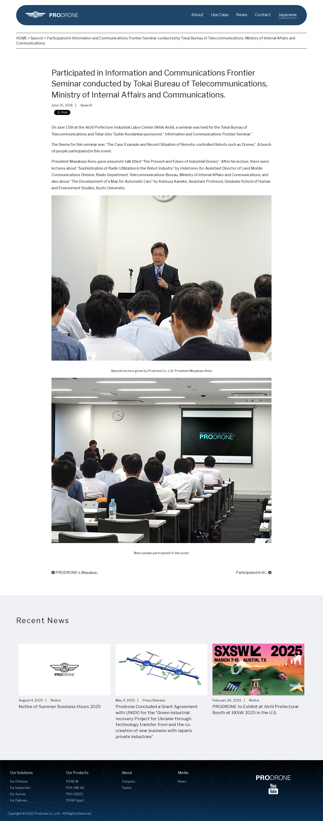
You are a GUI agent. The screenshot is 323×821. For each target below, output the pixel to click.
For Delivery (18, 800)
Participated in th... (254, 572)
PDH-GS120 (74, 794)
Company (128, 781)
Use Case (220, 14)
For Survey (17, 794)
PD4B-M (72, 781)
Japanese (287, 14)
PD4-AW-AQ (75, 788)
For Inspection (20, 788)
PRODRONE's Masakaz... (75, 572)
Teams (126, 788)
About (197, 14)
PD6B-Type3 (75, 800)
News (241, 14)
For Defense (19, 781)
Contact (263, 14)
